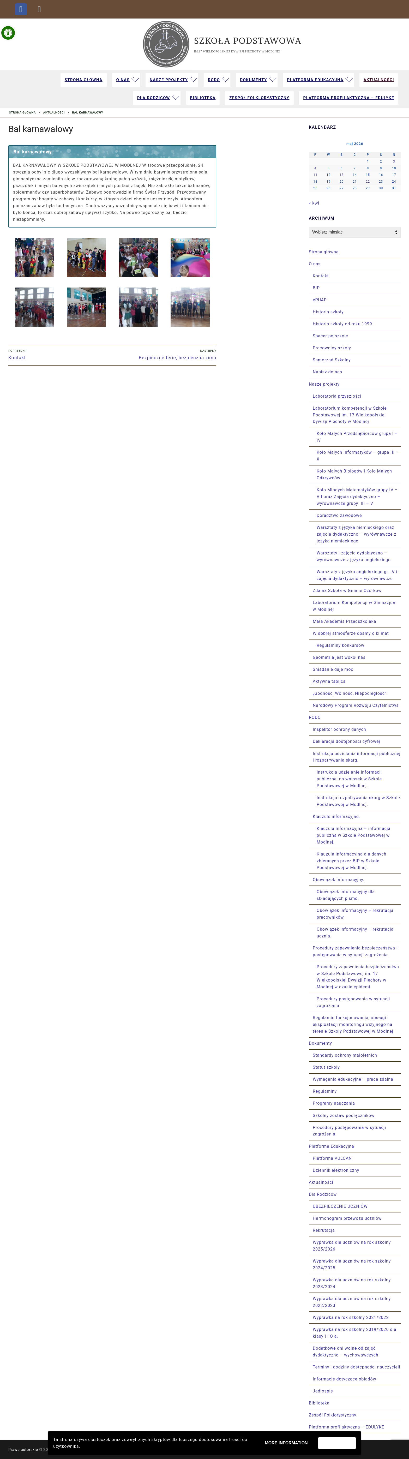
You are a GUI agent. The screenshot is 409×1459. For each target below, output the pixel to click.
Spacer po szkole (330, 335)
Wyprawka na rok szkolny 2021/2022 (351, 1317)
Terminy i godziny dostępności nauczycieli (356, 1367)
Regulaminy (325, 1091)
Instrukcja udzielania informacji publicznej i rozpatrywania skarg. (356, 757)
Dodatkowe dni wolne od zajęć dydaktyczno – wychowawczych (345, 1352)
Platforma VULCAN (332, 1158)
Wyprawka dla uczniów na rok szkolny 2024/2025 (352, 1264)
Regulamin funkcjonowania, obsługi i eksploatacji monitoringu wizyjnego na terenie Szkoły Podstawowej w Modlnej (353, 1024)
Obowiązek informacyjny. (339, 879)
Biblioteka (319, 1403)
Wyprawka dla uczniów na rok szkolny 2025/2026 (352, 1246)
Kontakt (321, 275)
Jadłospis (323, 1391)
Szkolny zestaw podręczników (344, 1115)
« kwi (314, 203)
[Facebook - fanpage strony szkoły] (21, 9)
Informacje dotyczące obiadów (344, 1379)
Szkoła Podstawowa (248, 40)
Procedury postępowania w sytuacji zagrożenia (353, 1002)
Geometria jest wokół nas (339, 657)
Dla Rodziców (323, 1194)
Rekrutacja (324, 1230)
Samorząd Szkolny (332, 359)
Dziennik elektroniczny (336, 1170)
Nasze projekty (325, 384)
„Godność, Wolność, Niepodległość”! (350, 693)
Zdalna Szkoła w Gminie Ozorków (347, 590)
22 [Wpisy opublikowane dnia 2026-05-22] (368, 181)
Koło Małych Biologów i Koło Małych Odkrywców (354, 474)
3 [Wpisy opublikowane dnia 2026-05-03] (394, 161)
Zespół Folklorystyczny (332, 1415)
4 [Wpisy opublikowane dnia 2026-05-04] (315, 168)
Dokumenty (321, 1043)
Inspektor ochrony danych (339, 729)
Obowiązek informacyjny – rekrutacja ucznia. (355, 932)
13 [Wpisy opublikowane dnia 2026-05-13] (342, 175)
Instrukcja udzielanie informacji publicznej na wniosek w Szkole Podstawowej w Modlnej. (349, 779)
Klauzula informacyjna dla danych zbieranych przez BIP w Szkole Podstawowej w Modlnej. (351, 861)
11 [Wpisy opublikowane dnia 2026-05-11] (315, 175)
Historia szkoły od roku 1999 (342, 323)
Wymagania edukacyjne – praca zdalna (353, 1079)
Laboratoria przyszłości (337, 396)
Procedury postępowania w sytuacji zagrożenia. (349, 1131)
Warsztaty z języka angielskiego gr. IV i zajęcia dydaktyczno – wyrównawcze (357, 575)
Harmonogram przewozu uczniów (347, 1218)
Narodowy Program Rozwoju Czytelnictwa (356, 705)
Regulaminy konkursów (340, 645)
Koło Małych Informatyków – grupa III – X (358, 456)
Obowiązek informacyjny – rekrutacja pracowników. (355, 914)
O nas (315, 263)
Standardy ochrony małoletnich (345, 1055)
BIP (316, 287)
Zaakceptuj (337, 1443)
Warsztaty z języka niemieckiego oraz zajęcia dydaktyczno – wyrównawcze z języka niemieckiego (356, 534)
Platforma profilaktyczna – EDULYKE (346, 1427)
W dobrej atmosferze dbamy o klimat (351, 633)
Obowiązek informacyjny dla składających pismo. (346, 895)
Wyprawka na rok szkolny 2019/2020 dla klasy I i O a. (354, 1333)
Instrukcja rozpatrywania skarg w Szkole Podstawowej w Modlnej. (358, 801)
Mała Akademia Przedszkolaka (344, 621)
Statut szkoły (326, 1067)
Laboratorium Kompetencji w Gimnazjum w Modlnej (355, 606)
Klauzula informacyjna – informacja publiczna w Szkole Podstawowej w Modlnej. (353, 835)
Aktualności (54, 112)
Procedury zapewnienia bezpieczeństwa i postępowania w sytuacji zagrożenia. (355, 951)
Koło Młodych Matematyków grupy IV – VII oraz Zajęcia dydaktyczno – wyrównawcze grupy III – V (357, 496)
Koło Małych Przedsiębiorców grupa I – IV (357, 437)
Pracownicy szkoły (332, 347)
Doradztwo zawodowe (339, 515)
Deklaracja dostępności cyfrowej (346, 741)
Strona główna (22, 112)
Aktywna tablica (329, 681)
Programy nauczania (334, 1103)
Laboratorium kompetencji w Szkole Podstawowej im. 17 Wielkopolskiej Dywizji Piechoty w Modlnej (350, 415)
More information (286, 1443)
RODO (315, 717)
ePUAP (320, 299)
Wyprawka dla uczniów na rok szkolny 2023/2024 (352, 1283)
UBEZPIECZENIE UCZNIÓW (340, 1206)
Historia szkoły (328, 311)
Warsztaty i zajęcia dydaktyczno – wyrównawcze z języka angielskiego (354, 556)
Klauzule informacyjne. (337, 816)
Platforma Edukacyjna (332, 1146)
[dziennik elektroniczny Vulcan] (39, 9)
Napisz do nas (327, 371)
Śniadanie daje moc (333, 669)
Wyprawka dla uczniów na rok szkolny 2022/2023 (352, 1302)
